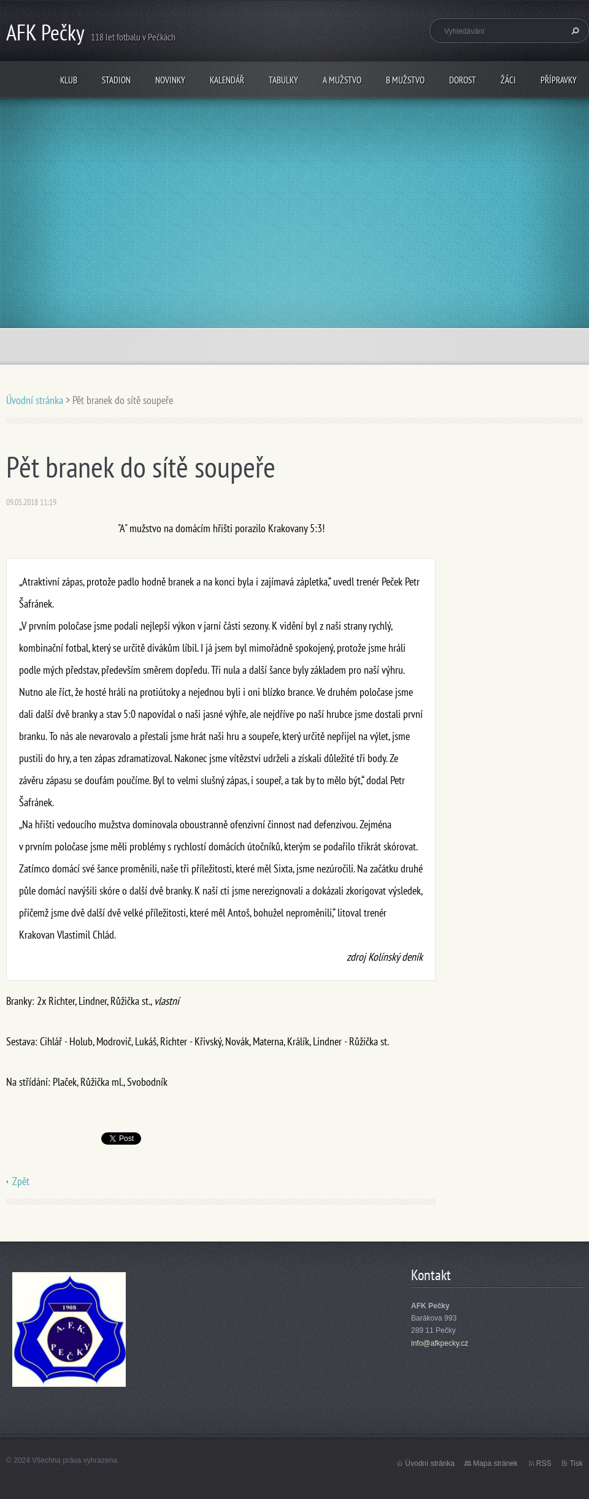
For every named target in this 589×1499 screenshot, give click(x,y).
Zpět (20, 1181)
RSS (544, 1463)
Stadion (116, 80)
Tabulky (283, 80)
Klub (68, 80)
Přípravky (559, 80)
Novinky (170, 80)
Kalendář (227, 80)
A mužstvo (342, 80)
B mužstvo (405, 80)
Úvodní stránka (34, 400)
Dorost (462, 80)
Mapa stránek (495, 1463)
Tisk (576, 1463)
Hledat (573, 30)
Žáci (508, 80)
